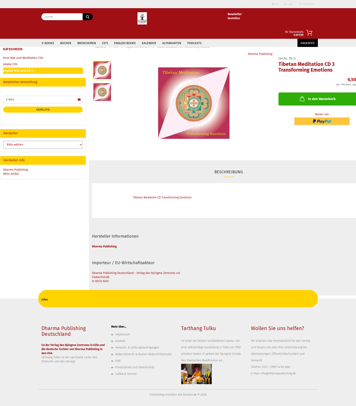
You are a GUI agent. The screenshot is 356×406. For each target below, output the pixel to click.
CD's (105, 43)
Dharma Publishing (260, 54)
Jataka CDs (10, 64)
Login (288, 4)
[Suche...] (88, 16)
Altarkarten (171, 43)
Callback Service (126, 374)
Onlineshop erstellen (163, 394)
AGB (117, 361)
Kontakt (120, 341)
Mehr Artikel (11, 174)
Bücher (65, 43)
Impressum (122, 334)
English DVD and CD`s (18, 70)
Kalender (149, 43)
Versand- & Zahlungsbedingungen (137, 347)
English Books (125, 43)
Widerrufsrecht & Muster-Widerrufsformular (143, 354)
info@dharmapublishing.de (278, 373)
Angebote (308, 43)
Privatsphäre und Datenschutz (134, 367)
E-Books (48, 43)
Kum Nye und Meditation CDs (23, 58)
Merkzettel (307, 4)
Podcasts (194, 43)
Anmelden (43, 109)
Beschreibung (228, 171)
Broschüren (86, 43)
